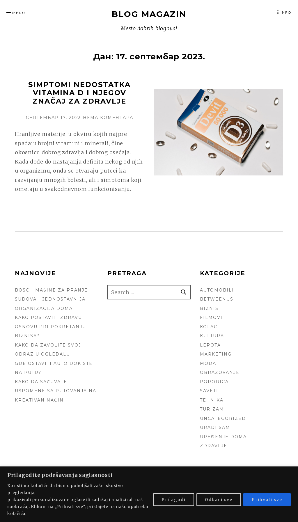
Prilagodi (174, 499)
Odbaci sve (219, 499)
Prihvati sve (267, 499)
